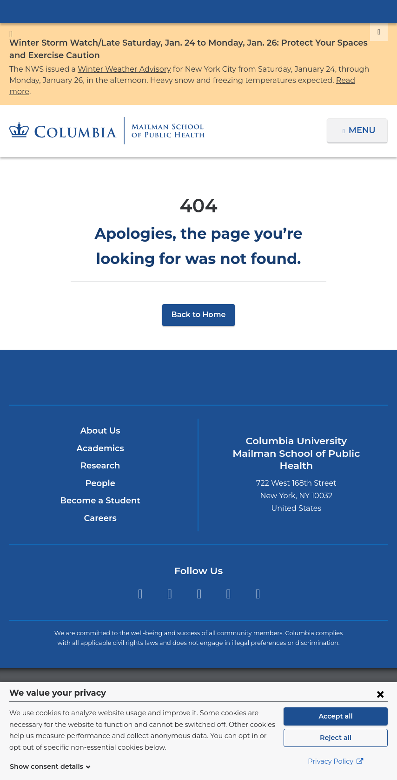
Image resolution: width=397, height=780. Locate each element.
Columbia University (217, 676)
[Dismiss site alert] (379, 32)
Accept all (335, 716)
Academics (100, 437)
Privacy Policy (336, 761)
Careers (100, 507)
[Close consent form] (380, 693)
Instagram (199, 583)
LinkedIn (228, 583)
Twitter (140, 583)
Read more (290, 80)
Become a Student (100, 489)
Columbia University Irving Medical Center (198, 11)
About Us (100, 419)
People (100, 472)
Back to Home (199, 303)
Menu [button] (363, 119)
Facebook (169, 583)
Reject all (335, 737)
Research (100, 454)
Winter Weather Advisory (114, 69)
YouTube (257, 583)
